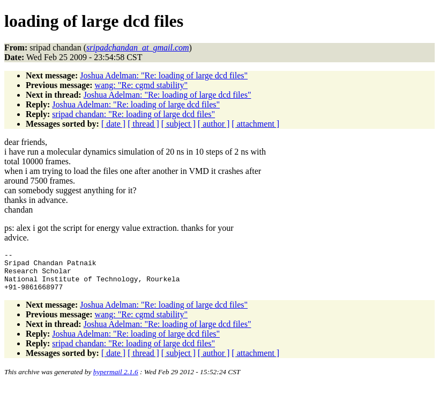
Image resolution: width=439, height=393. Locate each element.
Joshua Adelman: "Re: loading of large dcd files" (164, 75)
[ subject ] (178, 123)
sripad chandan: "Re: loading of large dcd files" (133, 114)
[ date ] (113, 123)
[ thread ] (143, 123)
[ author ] (214, 123)
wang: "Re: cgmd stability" (141, 85)
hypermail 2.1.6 (115, 380)
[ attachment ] (255, 123)
